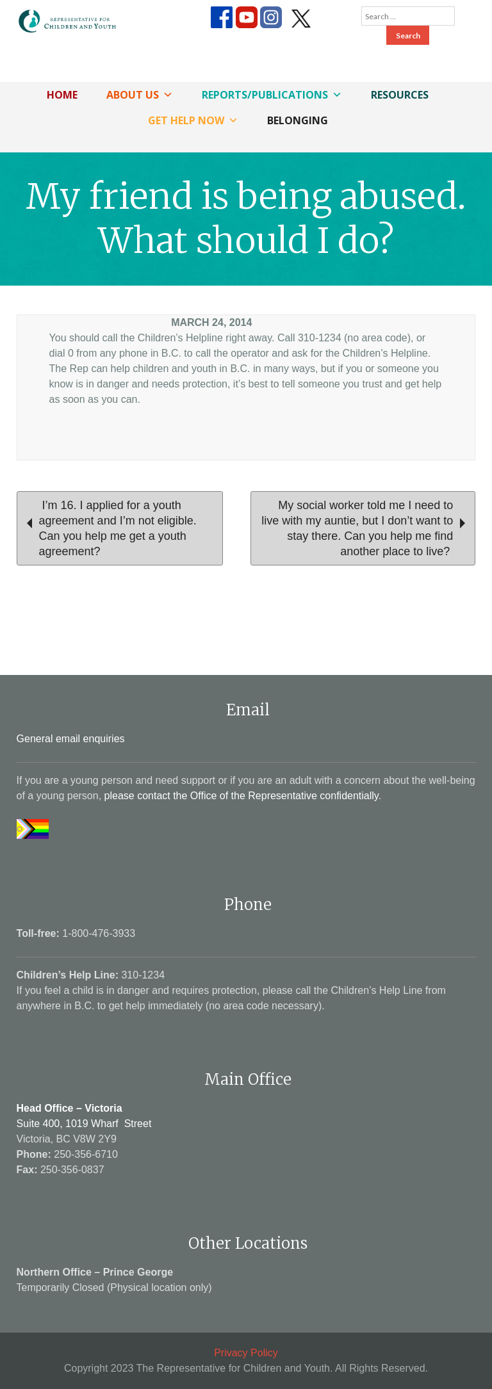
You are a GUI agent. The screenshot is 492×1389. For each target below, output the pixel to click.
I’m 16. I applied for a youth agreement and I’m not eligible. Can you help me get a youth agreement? (112, 528)
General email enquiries (71, 738)
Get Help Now (193, 120)
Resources (400, 95)
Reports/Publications (272, 95)
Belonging (297, 120)
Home (62, 95)
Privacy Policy (246, 1352)
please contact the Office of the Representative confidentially (241, 795)
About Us (139, 95)
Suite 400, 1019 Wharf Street (84, 1123)
